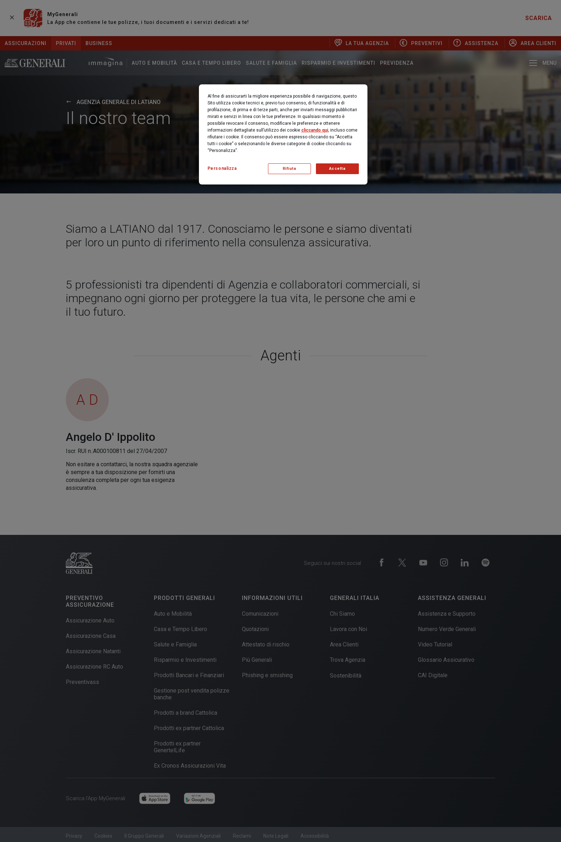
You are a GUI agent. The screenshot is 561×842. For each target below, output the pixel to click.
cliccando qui (314, 130)
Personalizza (222, 168)
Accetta (337, 168)
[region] (283, 134)
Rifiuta (289, 168)
